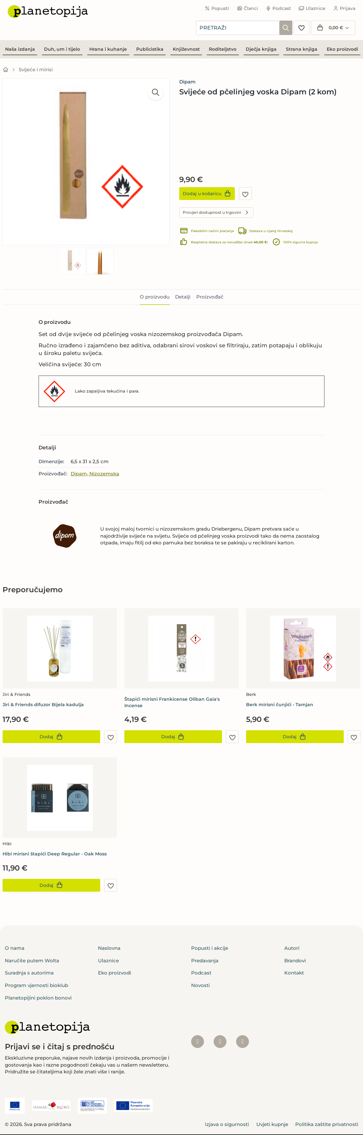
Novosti (200, 985)
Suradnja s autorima (29, 973)
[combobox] (237, 28)
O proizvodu (155, 297)
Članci (247, 8)
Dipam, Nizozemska (95, 474)
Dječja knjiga (261, 49)
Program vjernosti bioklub (36, 985)
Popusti (217, 8)
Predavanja (204, 960)
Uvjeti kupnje (272, 1124)
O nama (14, 948)
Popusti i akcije (209, 948)
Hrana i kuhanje (108, 49)
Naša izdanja (20, 49)
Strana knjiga (301, 49)
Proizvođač (210, 297)
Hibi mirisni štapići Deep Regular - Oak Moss (55, 854)
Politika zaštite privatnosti (326, 1124)
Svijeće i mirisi (36, 69)
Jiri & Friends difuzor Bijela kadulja (43, 704)
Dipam (187, 82)
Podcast (278, 8)
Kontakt (294, 973)
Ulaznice (312, 8)
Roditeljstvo (222, 49)
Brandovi (295, 960)
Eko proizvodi (342, 49)
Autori (291, 948)
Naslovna (109, 948)
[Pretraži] (285, 28)
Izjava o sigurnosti (227, 1124)
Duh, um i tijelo (62, 49)
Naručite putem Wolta (32, 960)
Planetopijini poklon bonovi (38, 998)
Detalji (182, 297)
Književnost (186, 49)
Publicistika (150, 49)
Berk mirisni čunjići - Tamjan (279, 704)
